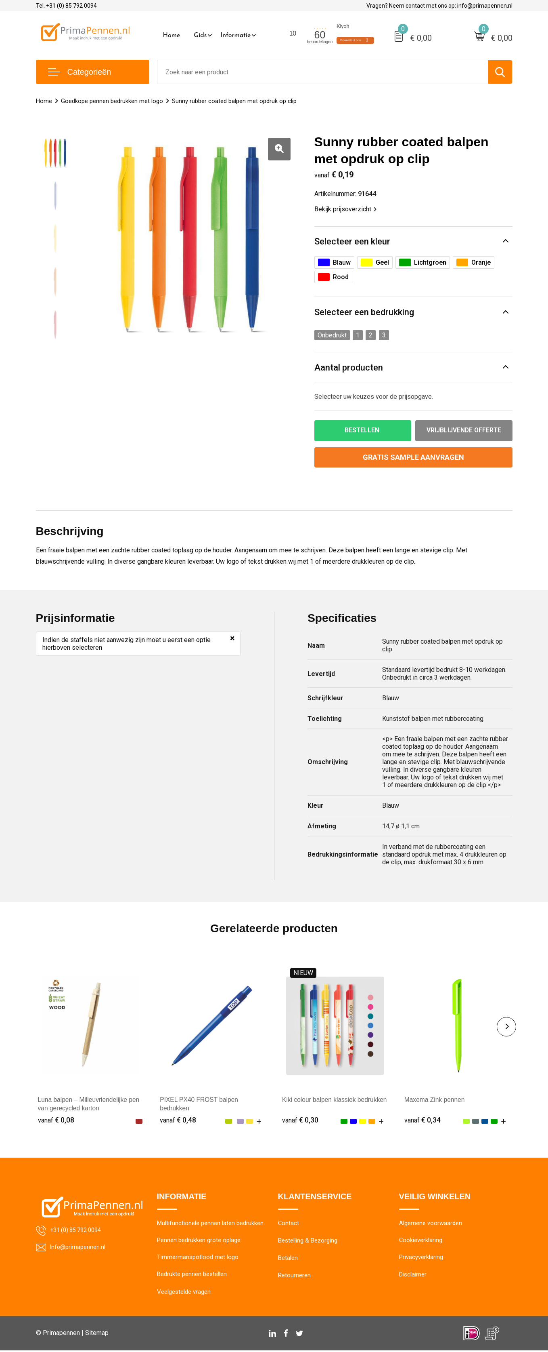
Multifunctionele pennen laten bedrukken (210, 1224)
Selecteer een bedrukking (364, 312)
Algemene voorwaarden (430, 1224)
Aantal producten (348, 367)
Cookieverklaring (421, 1241)
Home (171, 35)
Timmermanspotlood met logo (197, 1258)
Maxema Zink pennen (435, 1100)
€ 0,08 (56, 1120)
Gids (200, 35)
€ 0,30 (300, 1120)
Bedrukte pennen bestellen (192, 1276)
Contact (288, 1224)
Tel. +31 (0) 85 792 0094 (66, 5)
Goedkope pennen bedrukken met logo (112, 101)
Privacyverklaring (421, 1258)
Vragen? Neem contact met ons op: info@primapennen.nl (439, 5)
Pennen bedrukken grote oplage (199, 1241)
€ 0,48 (178, 1120)
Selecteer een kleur (352, 241)
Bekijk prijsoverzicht (345, 209)
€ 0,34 (422, 1120)
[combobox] (322, 72)
